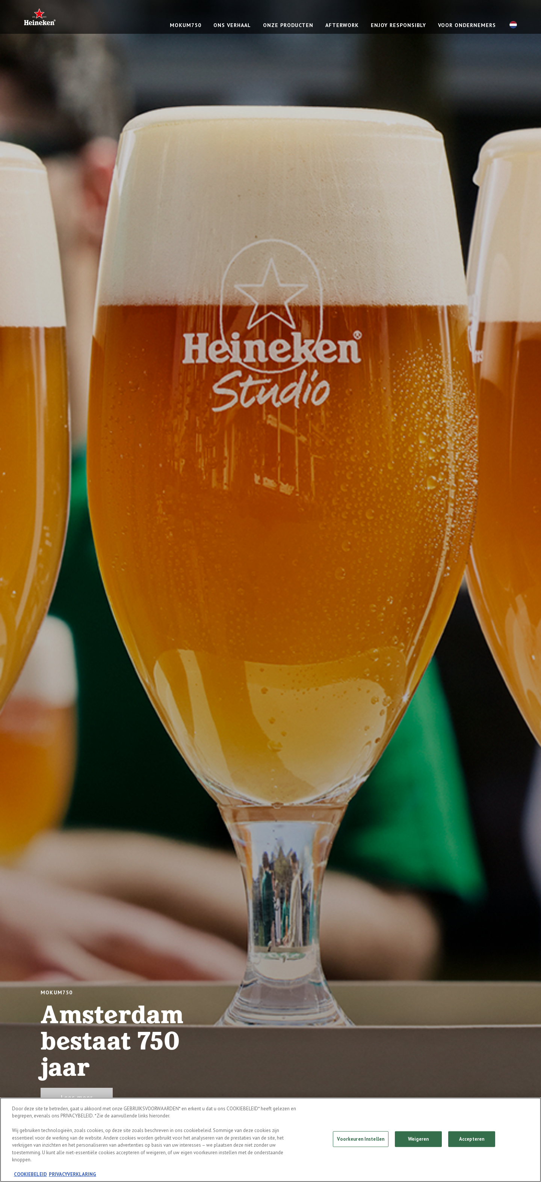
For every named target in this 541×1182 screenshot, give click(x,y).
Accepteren (471, 1139)
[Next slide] (514, 591)
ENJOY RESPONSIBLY (398, 25)
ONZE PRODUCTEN (288, 25)
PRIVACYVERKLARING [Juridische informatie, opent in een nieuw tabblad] (72, 1174)
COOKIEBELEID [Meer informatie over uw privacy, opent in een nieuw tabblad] (30, 1174)
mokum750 (185, 25)
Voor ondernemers (467, 25)
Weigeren (418, 1139)
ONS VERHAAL (232, 25)
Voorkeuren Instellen (360, 1139)
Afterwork (342, 25)
